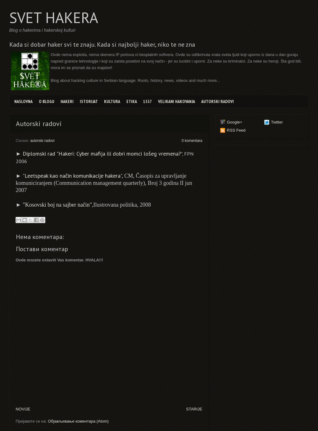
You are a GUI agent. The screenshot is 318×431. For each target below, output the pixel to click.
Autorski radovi (217, 101)
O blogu (46, 101)
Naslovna (23, 101)
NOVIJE (23, 409)
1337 (147, 101)
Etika (131, 101)
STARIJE (194, 409)
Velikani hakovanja (176, 101)
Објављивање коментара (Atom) (78, 421)
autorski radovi (42, 140)
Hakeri (67, 101)
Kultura (112, 101)
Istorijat (89, 101)
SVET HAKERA (53, 17)
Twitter (277, 122)
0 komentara (192, 140)
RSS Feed (236, 130)
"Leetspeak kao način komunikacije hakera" (72, 175)
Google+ (235, 122)
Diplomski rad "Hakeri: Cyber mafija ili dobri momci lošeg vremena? (102, 153)
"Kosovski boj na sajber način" (57, 205)
